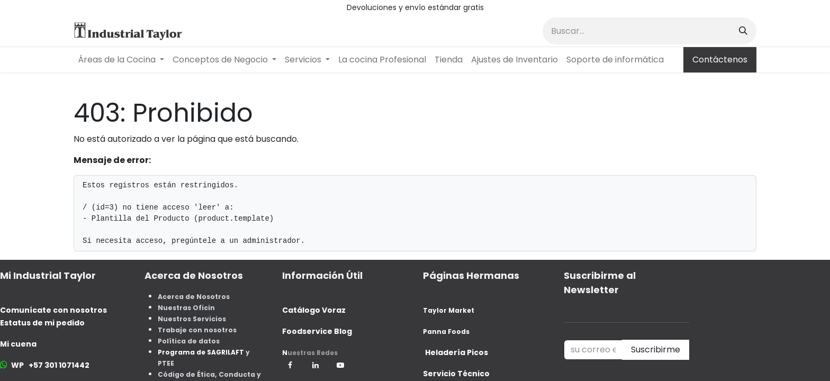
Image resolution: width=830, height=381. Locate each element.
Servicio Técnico (456, 373)
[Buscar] (743, 30)
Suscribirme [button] (655, 349)
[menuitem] (121, 59)
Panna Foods (446, 331)
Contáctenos (719, 59)
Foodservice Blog (317, 331)
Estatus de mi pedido (42, 323)
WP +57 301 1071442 (50, 365)
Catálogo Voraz (314, 310)
